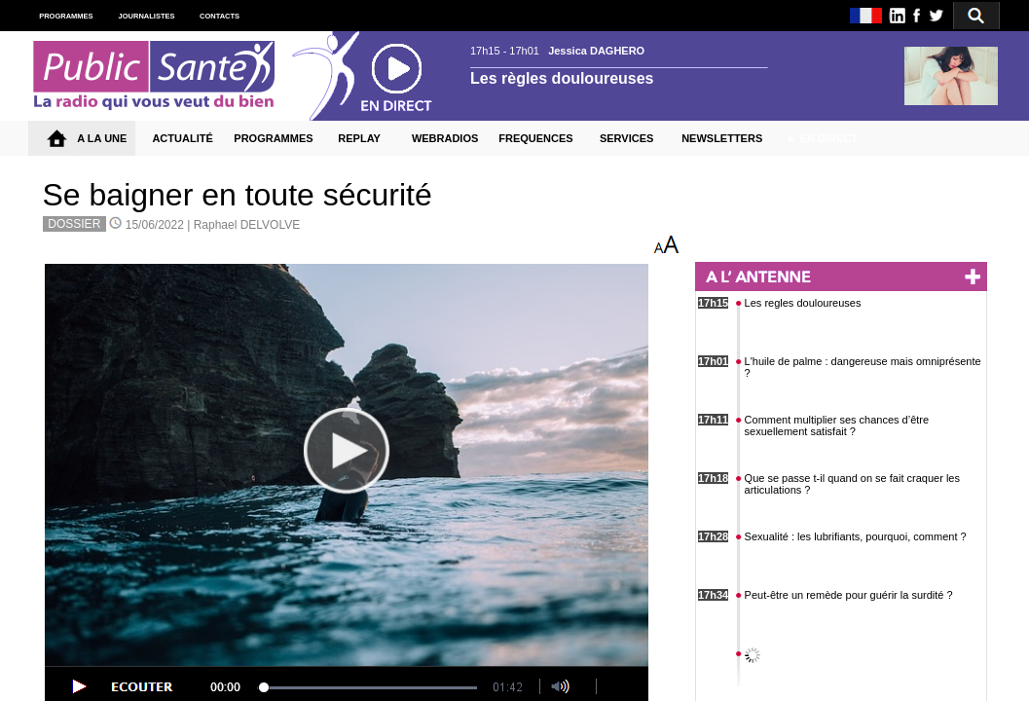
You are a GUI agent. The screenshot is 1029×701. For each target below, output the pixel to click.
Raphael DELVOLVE (247, 225)
